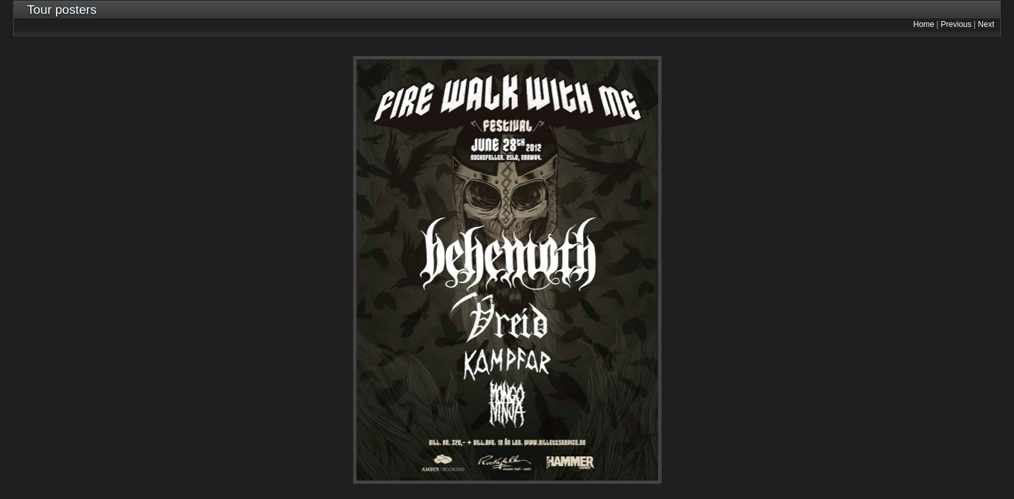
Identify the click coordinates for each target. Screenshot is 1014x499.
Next (986, 24)
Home (923, 24)
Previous (956, 24)
